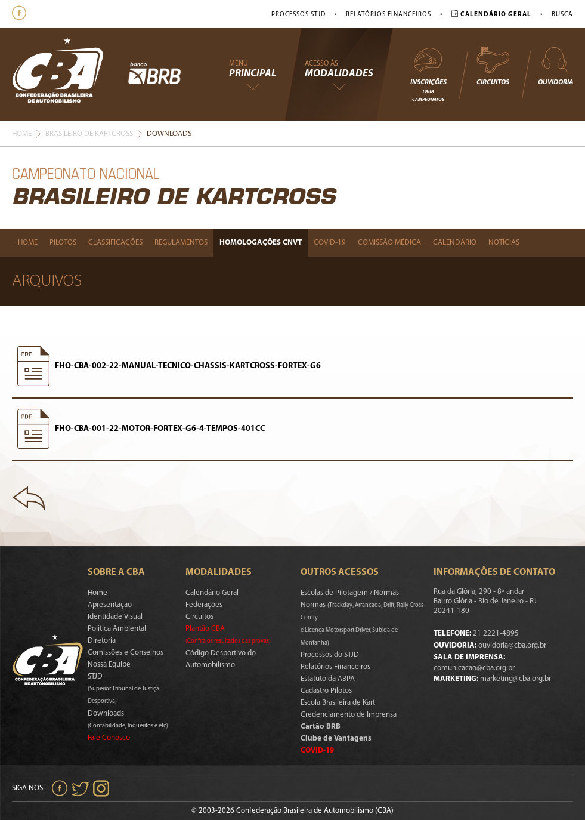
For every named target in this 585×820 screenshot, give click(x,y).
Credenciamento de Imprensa (349, 715)
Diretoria (102, 641)
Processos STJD (298, 14)
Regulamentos (181, 242)
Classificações (115, 242)
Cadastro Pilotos (326, 691)
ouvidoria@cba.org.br (512, 645)
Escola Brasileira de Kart (338, 703)
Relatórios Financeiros (388, 14)
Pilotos (62, 242)
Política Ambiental (117, 629)
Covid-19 (330, 242)
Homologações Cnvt (260, 242)
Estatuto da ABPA (328, 679)
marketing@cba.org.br (515, 679)
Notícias (503, 242)
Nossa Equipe (109, 664)
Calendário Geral (212, 593)
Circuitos (492, 65)
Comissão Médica (389, 242)
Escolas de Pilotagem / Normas (350, 593)
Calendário (454, 242)
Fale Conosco (109, 738)
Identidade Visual (115, 617)
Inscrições (428, 73)
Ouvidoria (555, 65)
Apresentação (110, 605)
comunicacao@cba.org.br (474, 668)
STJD (123, 689)
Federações (203, 605)
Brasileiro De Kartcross (89, 134)
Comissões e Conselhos (125, 652)
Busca (562, 14)
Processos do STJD (330, 655)
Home (22, 134)
